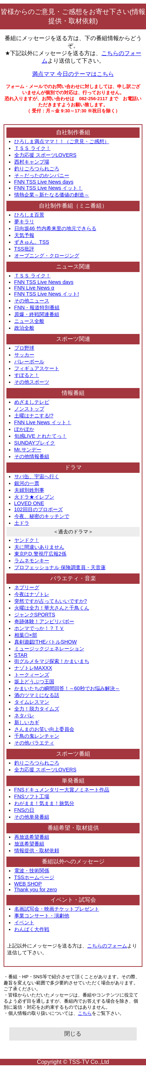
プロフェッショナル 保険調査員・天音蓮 (60, 567)
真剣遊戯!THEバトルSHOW (45, 642)
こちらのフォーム (107, 946)
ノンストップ (29, 409)
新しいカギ (26, 722)
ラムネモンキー (31, 560)
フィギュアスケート (36, 368)
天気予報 (24, 235)
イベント (24, 922)
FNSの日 (24, 810)
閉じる (72, 1034)
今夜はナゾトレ (31, 594)
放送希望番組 (29, 844)
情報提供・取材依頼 (36, 850)
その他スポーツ (31, 382)
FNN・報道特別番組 (37, 307)
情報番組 (73, 393)
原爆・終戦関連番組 (36, 314)
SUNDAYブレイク (34, 443)
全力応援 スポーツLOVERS (45, 155)
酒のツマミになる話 (36, 695)
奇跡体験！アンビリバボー (44, 621)
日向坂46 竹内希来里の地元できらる (55, 228)
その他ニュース (31, 301)
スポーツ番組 (73, 754)
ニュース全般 (29, 321)
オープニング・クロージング (46, 255)
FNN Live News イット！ (42, 422)
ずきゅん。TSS (31, 242)
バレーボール (29, 361)
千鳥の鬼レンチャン (36, 736)
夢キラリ (24, 221)
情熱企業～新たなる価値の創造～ (51, 195)
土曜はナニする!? (34, 415)
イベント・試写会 (73, 900)
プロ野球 (24, 348)
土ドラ (21, 523)
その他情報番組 (31, 456)
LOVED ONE (29, 503)
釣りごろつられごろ (36, 168)
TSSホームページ (34, 877)
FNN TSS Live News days (44, 182)
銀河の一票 (26, 483)
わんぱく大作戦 (31, 929)
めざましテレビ (31, 402)
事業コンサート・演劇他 (41, 916)
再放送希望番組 (31, 837)
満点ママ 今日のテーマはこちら (73, 74)
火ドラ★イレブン (34, 497)
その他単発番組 (31, 817)
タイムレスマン (31, 702)
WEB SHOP (28, 884)
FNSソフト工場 (32, 796)
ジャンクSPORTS (34, 614)
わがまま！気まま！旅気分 (44, 803)
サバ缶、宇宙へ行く (36, 476)
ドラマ (73, 467)
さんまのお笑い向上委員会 (44, 729)
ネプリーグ (26, 587)
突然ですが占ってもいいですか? (50, 601)
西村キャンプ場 (31, 162)
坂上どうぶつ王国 (34, 681)
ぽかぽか (24, 429)
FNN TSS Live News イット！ (48, 188)
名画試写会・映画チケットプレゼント (56, 909)
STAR (20, 655)
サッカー (24, 355)
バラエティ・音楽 (73, 578)
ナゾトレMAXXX (33, 668)
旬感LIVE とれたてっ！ (40, 436)
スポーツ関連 (73, 339)
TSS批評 (24, 249)
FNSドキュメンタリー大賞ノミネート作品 (62, 790)
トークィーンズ (31, 675)
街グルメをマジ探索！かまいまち (51, 661)
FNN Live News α (34, 288)
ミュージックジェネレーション (49, 648)
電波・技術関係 (31, 870)
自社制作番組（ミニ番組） (73, 206)
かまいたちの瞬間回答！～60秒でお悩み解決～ (67, 688)
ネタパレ (24, 715)
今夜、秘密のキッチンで (41, 516)
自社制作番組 (73, 132)
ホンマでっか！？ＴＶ (39, 628)
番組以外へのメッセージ (73, 861)
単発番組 (73, 780)
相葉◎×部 (25, 635)
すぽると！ (26, 375)
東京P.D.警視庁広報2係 (40, 554)
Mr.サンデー (27, 449)
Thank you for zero (35, 889)
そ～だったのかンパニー (41, 175)
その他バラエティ (34, 743)
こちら (85, 1013)
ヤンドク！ (26, 540)
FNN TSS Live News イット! (46, 294)
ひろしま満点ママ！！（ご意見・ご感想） (61, 141)
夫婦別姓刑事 (29, 490)
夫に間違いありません (39, 547)
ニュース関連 (73, 266)
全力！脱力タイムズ (36, 709)
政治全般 (24, 328)
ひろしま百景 (29, 215)
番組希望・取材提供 (73, 828)
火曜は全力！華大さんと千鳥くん (51, 608)
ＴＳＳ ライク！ (32, 148)
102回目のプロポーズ (38, 509)
